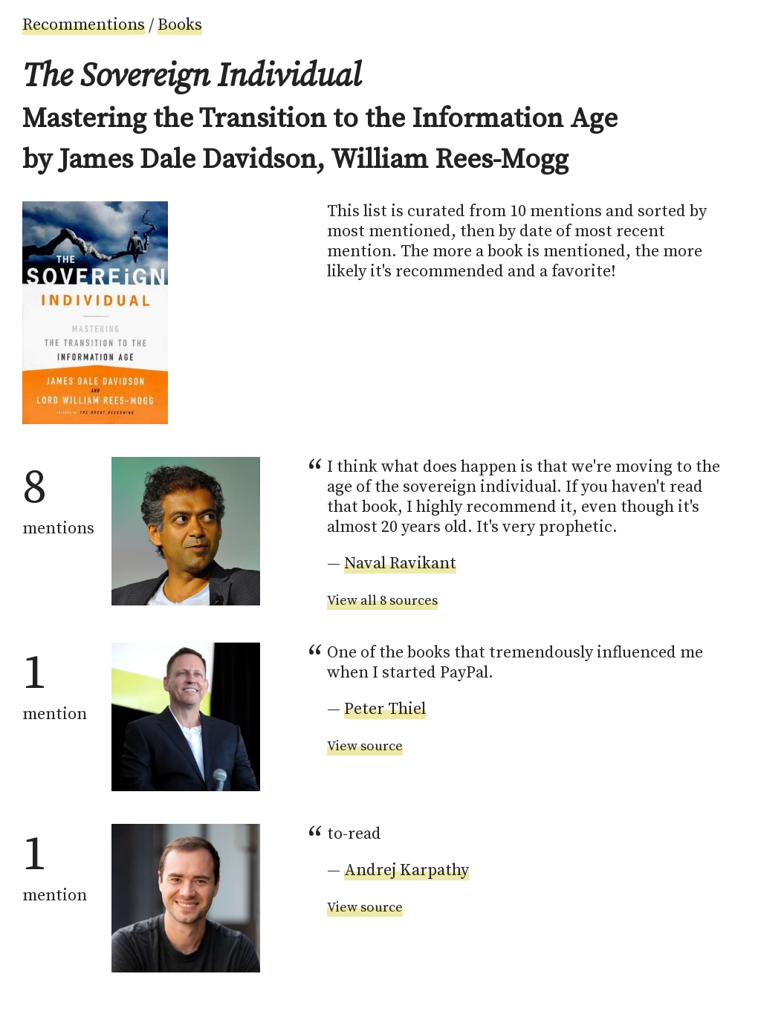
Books (180, 25)
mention (54, 683)
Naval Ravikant (400, 563)
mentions (58, 498)
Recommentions (83, 25)
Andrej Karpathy (406, 870)
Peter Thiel (385, 709)
